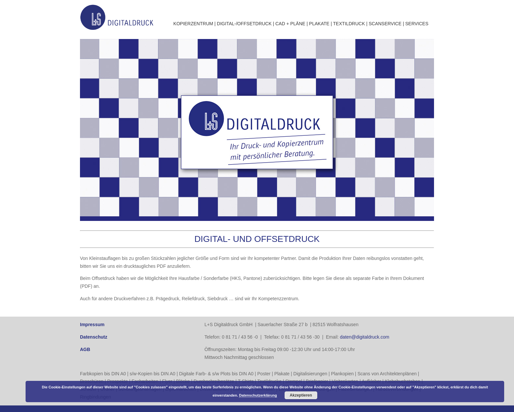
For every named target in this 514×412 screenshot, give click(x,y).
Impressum (92, 324)
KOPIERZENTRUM (193, 23)
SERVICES (416, 23)
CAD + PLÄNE (290, 23)
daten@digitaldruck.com (364, 337)
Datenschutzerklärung (258, 395)
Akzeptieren (301, 395)
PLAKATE (319, 23)
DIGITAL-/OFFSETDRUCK (244, 23)
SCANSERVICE (385, 23)
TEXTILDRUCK (349, 23)
